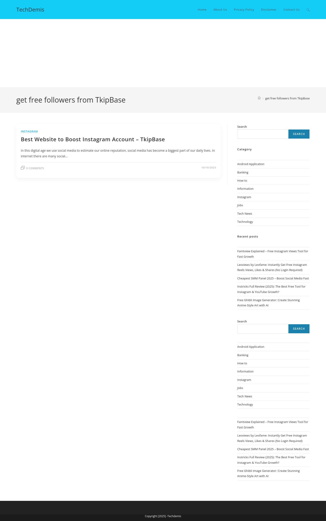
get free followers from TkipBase (287, 98)
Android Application (250, 164)
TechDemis (30, 9)
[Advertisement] (163, 53)
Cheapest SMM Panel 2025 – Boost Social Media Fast (273, 278)
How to (242, 180)
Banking (242, 172)
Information (245, 189)
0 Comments (35, 168)
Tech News (244, 213)
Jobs (240, 205)
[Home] (259, 98)
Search (299, 134)
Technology (245, 222)
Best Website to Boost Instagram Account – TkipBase (93, 139)
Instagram (29, 131)
